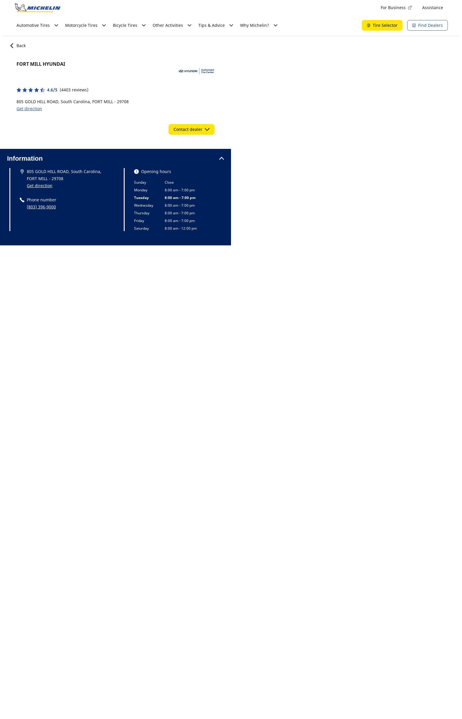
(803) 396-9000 (41, 207)
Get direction (29, 108)
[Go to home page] (37, 7)
